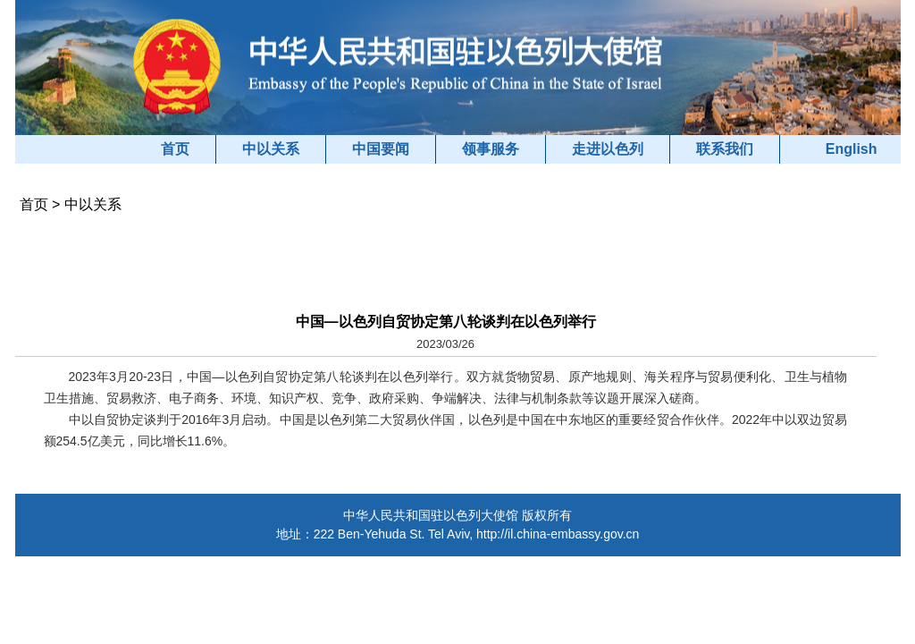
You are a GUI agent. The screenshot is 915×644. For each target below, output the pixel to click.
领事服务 (490, 149)
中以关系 (270, 149)
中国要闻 (380, 149)
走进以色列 (607, 149)
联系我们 (724, 149)
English (851, 149)
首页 (175, 149)
